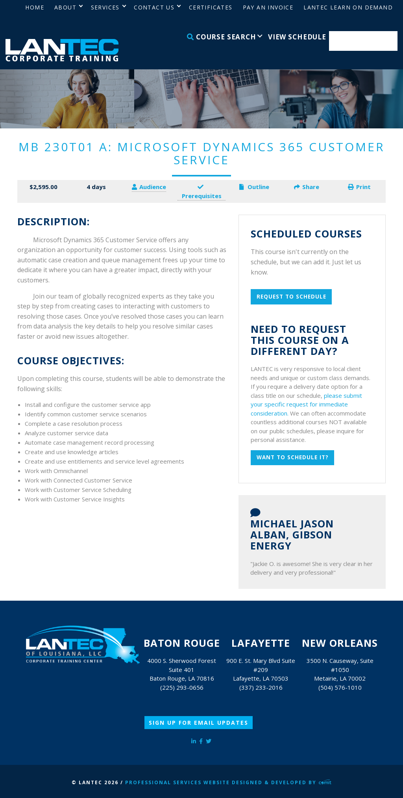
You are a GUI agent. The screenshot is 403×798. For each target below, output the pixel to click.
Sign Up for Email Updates (198, 722)
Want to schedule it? (293, 457)
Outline (254, 187)
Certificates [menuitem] (211, 7)
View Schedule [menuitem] (297, 36)
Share (306, 187)
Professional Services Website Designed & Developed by (228, 782)
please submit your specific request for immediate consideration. (306, 404)
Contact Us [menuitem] (154, 7)
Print (359, 187)
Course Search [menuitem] (221, 36)
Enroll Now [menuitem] (363, 41)
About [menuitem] (65, 7)
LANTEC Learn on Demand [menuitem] (348, 7)
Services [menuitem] (105, 7)
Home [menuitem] (34, 7)
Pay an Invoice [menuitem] (268, 7)
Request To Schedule (291, 296)
